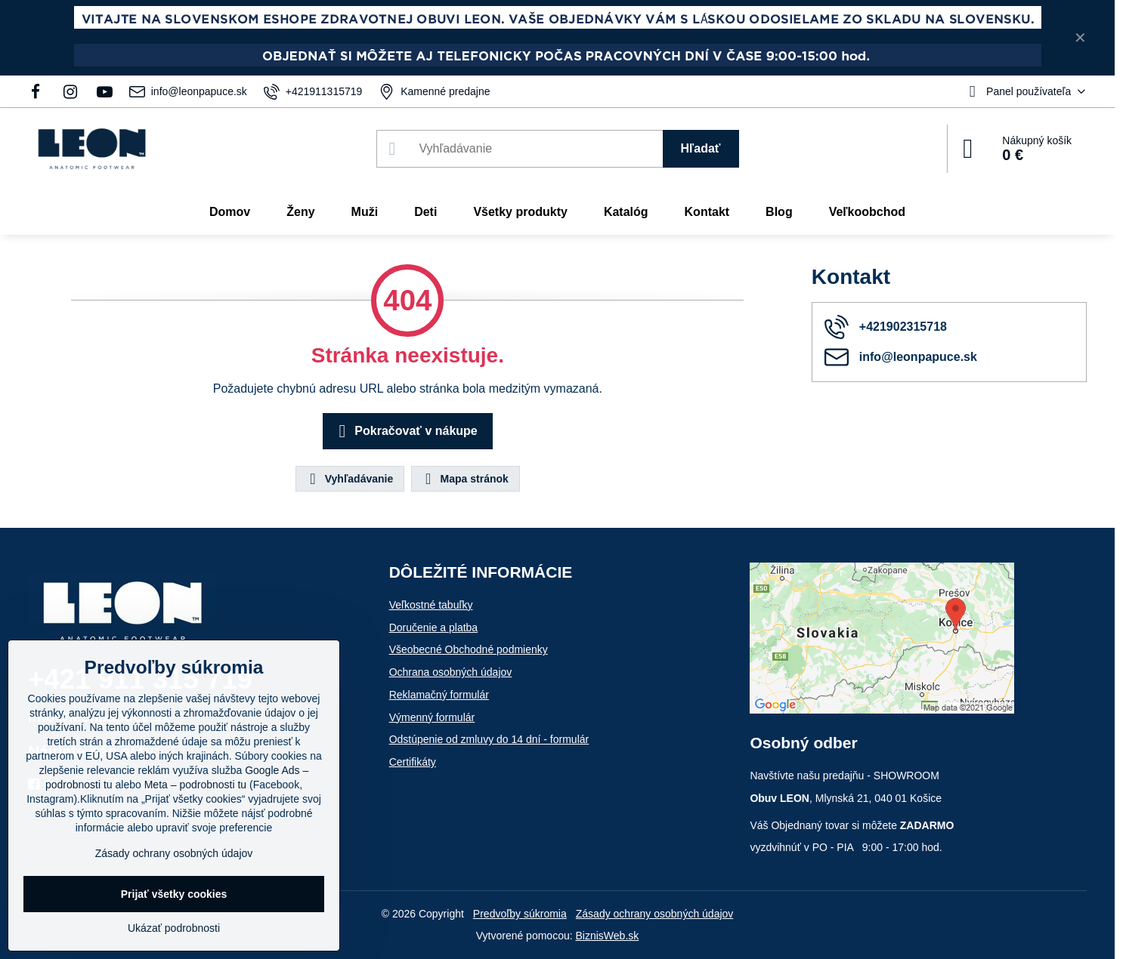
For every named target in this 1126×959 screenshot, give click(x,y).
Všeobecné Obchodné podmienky (468, 649)
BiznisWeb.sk (607, 936)
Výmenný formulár (432, 717)
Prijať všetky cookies (174, 894)
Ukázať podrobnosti (174, 928)
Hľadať (701, 148)
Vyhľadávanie (349, 478)
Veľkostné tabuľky (431, 605)
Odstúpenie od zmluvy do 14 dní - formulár (489, 739)
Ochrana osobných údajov (450, 672)
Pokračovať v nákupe (405, 431)
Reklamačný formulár (439, 695)
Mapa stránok (465, 478)
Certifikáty (412, 762)
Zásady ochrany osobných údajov (655, 914)
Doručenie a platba (433, 627)
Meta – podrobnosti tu (195, 785)
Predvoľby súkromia (520, 914)
